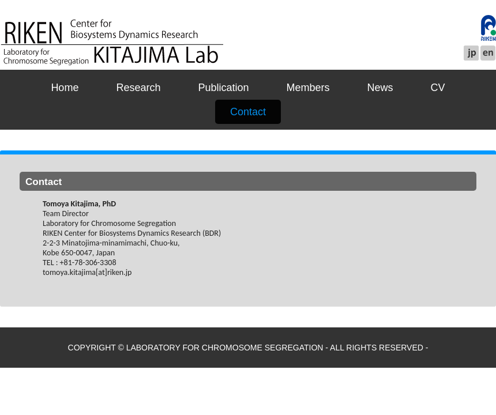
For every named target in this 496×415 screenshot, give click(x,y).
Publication (223, 87)
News (380, 87)
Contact (248, 112)
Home (64, 87)
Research (138, 87)
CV (438, 87)
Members (308, 87)
